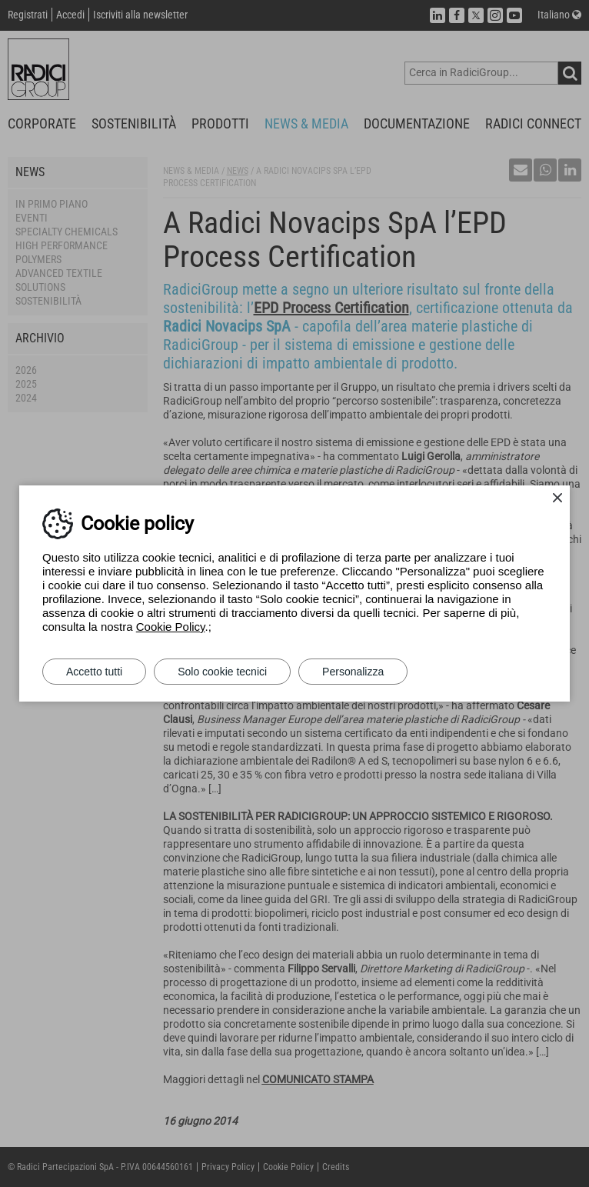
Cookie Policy (170, 626)
